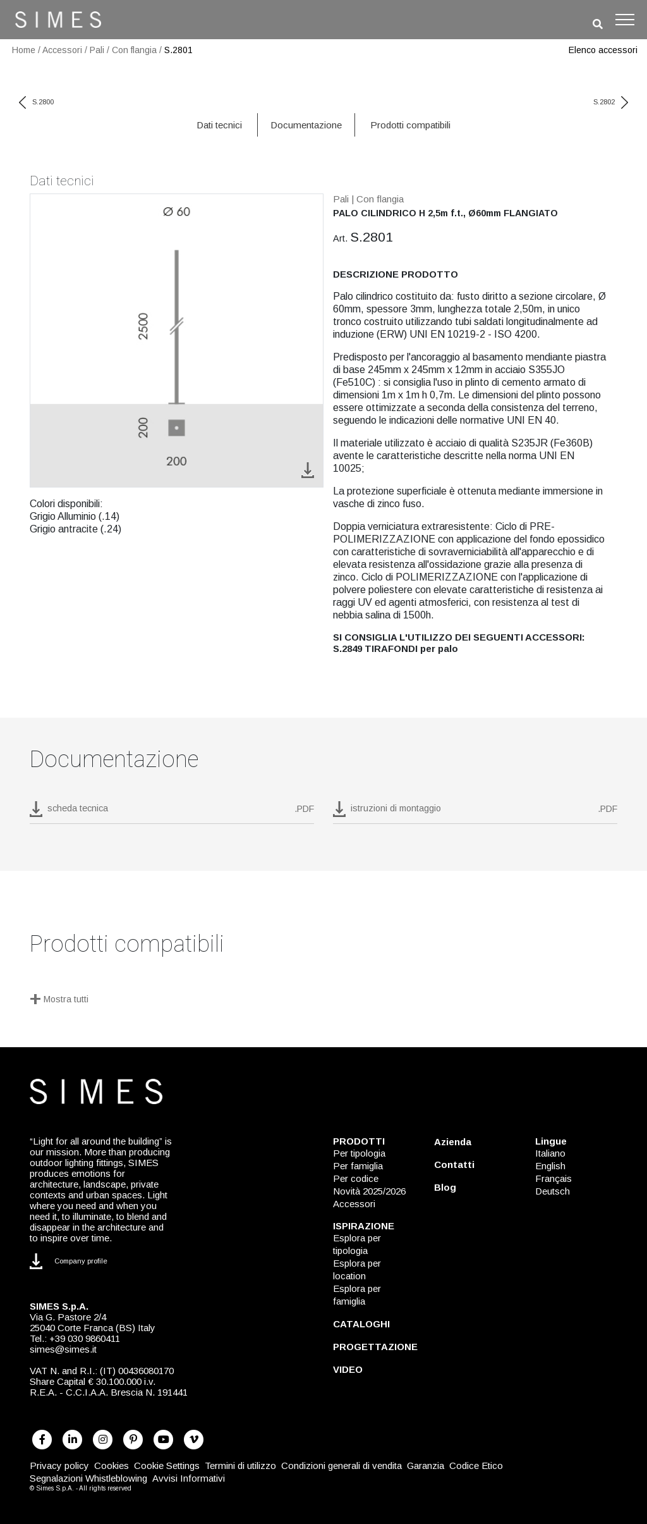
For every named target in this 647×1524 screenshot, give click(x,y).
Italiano (550, 1153)
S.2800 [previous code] (36, 102)
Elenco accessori (603, 50)
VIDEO (348, 1369)
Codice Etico (476, 1465)
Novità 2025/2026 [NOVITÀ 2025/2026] (369, 1191)
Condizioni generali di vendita (341, 1465)
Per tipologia (359, 1153)
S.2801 (178, 50)
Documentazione (306, 125)
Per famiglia (358, 1165)
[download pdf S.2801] (172, 812)
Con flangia (134, 50)
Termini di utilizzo (240, 1465)
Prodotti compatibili (410, 125)
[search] (598, 24)
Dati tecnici (219, 125)
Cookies (111, 1465)
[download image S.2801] (307, 469)
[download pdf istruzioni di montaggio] (475, 812)
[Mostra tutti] (323, 1000)
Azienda (452, 1141)
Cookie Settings (167, 1465)
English (550, 1165)
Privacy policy (59, 1465)
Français (553, 1178)
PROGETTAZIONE (375, 1346)
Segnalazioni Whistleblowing (88, 1478)
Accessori (62, 50)
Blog (445, 1187)
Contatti (454, 1164)
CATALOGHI (361, 1323)
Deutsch (552, 1191)
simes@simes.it (63, 1349)
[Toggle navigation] (625, 20)
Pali (97, 50)
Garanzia (425, 1465)
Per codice (355, 1178)
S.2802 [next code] (610, 102)
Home (23, 50)
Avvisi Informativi (188, 1478)
